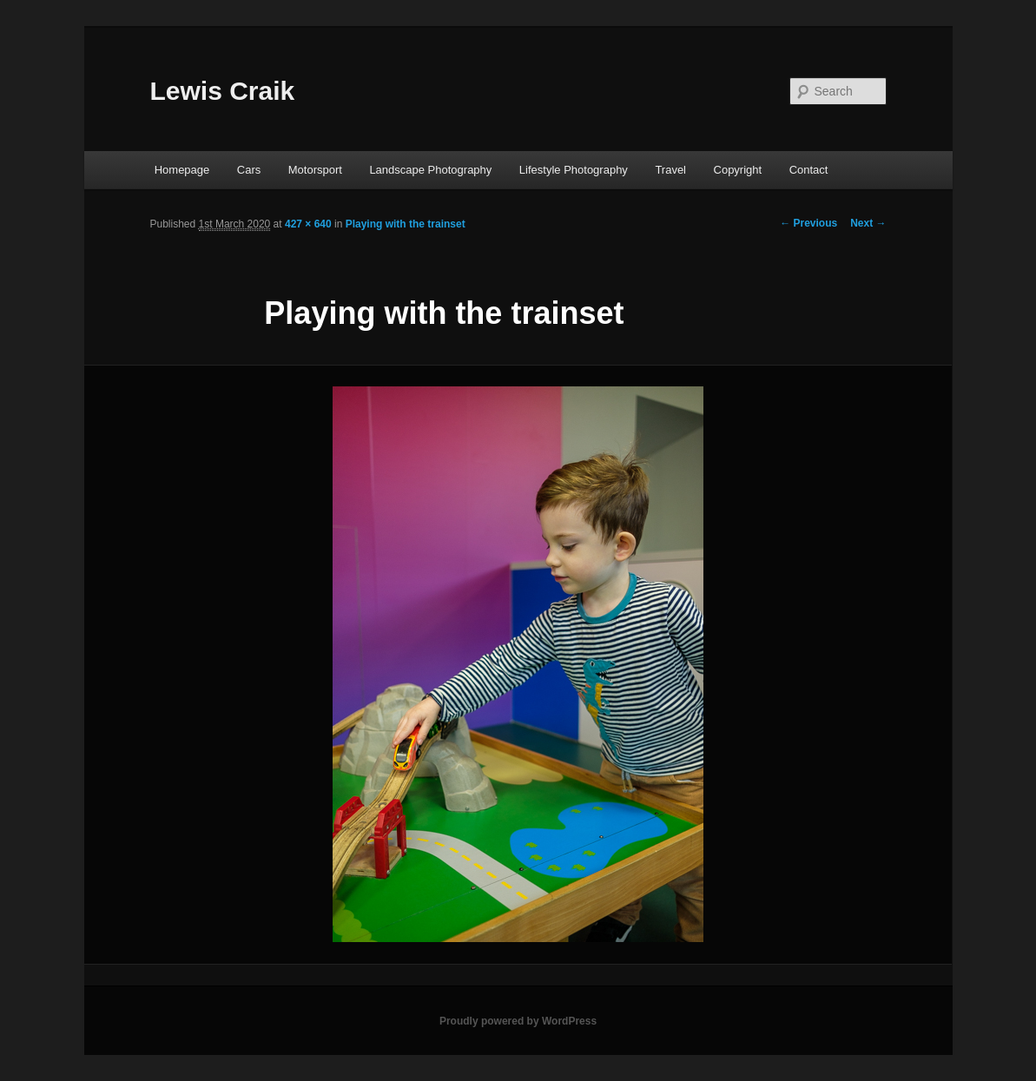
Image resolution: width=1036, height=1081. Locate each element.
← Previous (808, 223)
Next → (868, 223)
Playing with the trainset (405, 224)
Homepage (182, 169)
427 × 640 (308, 224)
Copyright (738, 169)
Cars (249, 169)
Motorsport (315, 169)
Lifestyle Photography (573, 169)
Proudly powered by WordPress (518, 1021)
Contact (808, 169)
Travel (670, 169)
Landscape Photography (430, 169)
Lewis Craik (222, 90)
